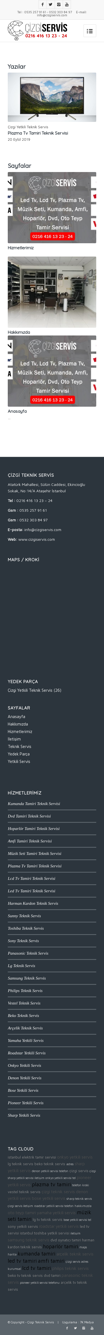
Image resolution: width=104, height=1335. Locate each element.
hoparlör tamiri (60, 1246)
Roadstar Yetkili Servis (26, 1053)
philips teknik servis (70, 1268)
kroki (85, 1185)
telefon (76, 1185)
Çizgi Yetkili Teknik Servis (28, 127)
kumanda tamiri (36, 1254)
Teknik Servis (19, 746)
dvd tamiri (52, 1275)
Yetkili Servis (19, 761)
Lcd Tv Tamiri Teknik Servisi (31, 878)
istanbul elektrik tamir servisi (32, 1157)
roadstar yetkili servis (59, 1226)
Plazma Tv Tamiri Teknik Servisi (38, 133)
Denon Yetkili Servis (24, 1078)
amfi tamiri (51, 1261)
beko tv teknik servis (25, 1275)
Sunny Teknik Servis (24, 916)
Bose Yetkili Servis (23, 1090)
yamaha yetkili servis (56, 1212)
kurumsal (14, 1268)
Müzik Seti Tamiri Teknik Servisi (34, 853)
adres (69, 1164)
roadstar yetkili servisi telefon (53, 1206)
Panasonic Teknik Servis (28, 953)
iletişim (75, 1233)
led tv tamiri (22, 1261)
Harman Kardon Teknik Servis (33, 903)
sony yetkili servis (23, 1226)
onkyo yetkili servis (75, 1156)
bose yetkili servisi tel (77, 1219)
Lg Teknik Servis (21, 966)
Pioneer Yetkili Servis (26, 1103)
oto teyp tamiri (22, 1212)
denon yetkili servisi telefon (50, 1171)
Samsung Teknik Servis (27, 978)
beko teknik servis (49, 1164)
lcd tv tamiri (36, 1268)
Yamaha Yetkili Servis (26, 1040)
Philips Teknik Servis (25, 990)
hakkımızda (83, 1206)
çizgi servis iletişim (20, 1206)
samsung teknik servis (28, 1239)
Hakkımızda (19, 332)
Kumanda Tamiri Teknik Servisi (34, 803)
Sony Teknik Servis (23, 941)
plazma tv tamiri (51, 1184)
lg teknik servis (20, 1164)
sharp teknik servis (79, 1198)
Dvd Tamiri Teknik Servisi (29, 816)
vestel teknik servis (24, 1192)
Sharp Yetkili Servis (24, 1115)
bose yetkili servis (48, 1198)
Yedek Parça (19, 754)
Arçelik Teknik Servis (25, 1028)
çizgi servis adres (77, 1261)
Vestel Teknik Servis (24, 1003)
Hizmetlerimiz (21, 247)
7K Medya (87, 1322)
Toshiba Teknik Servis (26, 928)
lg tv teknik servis (47, 1219)
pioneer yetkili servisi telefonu (40, 1282)
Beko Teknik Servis (23, 1015)
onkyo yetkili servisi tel (60, 1178)
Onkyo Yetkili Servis (24, 1065)
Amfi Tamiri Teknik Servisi (30, 841)
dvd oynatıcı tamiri (65, 1240)
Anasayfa (17, 411)
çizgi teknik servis (58, 1191)
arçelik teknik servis (75, 1253)
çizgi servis (78, 1171)
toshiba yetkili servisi (51, 1233)
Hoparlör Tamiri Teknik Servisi (34, 828)
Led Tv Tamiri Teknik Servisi (31, 891)
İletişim (14, 739)
